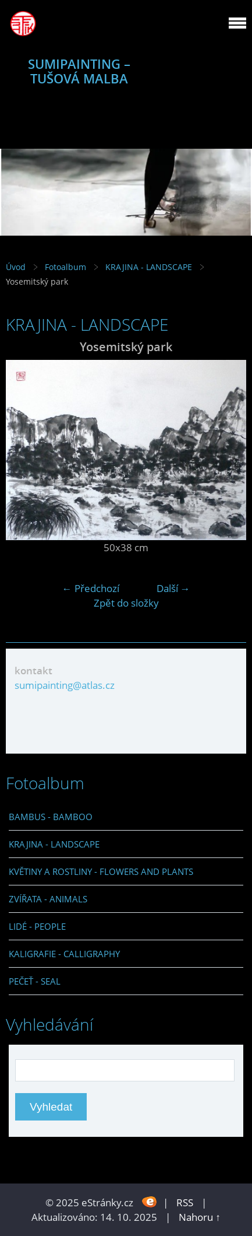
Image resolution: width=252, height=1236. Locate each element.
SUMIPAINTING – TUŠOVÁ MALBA (79, 71)
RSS (184, 1202)
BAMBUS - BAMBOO (51, 816)
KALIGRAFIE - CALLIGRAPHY (64, 954)
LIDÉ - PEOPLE (37, 926)
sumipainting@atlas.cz (65, 685)
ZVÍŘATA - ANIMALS (48, 899)
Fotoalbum (65, 266)
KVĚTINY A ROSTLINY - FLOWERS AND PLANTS (101, 871)
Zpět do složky (126, 603)
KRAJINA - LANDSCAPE (148, 266)
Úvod (16, 266)
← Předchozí (90, 588)
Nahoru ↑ (200, 1217)
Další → (173, 588)
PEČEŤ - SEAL (35, 981)
